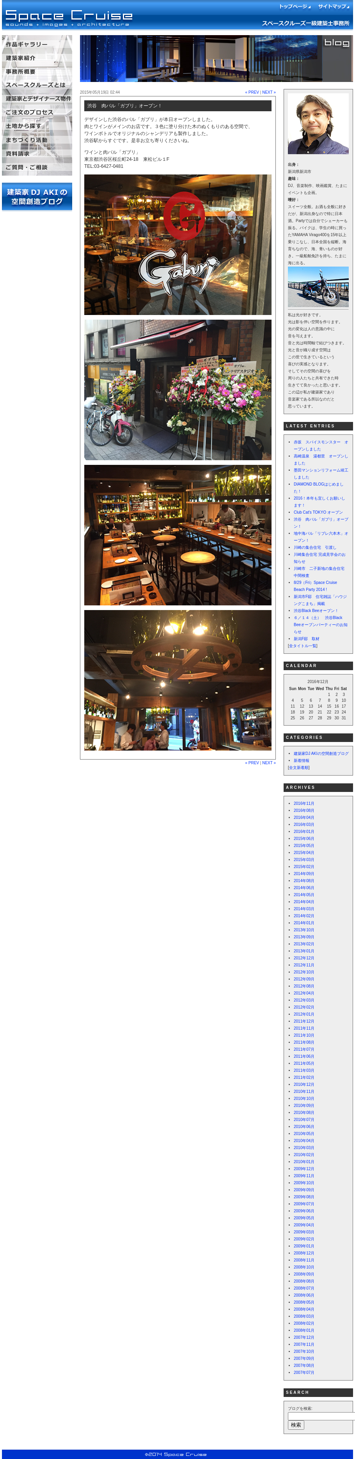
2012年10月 (304, 972)
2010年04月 (304, 1141)
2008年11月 (304, 1260)
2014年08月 (304, 881)
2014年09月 (304, 874)
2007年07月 (304, 1372)
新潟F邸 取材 (307, 639)
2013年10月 (304, 930)
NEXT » (269, 92)
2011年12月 (304, 1021)
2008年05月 (304, 1302)
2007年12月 (304, 1337)
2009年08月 (304, 1197)
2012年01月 (304, 1014)
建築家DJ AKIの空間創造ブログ (321, 753)
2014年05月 (304, 895)
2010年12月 (304, 1084)
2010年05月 (304, 1134)
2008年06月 (304, 1295)
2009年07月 (304, 1204)
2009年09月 (304, 1190)
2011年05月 (304, 1063)
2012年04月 (304, 993)
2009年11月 (304, 1176)
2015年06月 (304, 838)
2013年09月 (304, 937)
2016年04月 (304, 817)
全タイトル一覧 (302, 646)
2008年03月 (304, 1316)
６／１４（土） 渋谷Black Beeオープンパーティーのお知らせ (321, 625)
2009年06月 (304, 1211)
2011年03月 (304, 1070)
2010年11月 (304, 1091)
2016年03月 (304, 824)
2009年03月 (304, 1232)
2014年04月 (304, 902)
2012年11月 (304, 965)
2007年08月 (304, 1365)
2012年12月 (304, 958)
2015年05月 (304, 845)
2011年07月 (304, 1049)
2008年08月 (304, 1281)
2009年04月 (304, 1225)
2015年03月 (304, 860)
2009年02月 (304, 1239)
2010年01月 (304, 1162)
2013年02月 (304, 944)
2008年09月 (304, 1274)
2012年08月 (304, 986)
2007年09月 (304, 1358)
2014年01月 (304, 923)
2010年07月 (304, 1119)
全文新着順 (299, 767)
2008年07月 (304, 1288)
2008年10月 (304, 1267)
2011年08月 (304, 1042)
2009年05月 (304, 1218)
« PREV (252, 92)
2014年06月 (304, 888)
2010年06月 (304, 1126)
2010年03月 (304, 1148)
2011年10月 (304, 1035)
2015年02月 (304, 867)
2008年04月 (304, 1309)
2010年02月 (304, 1155)
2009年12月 (304, 1169)
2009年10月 (304, 1183)
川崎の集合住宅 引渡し (315, 547)
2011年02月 (304, 1077)
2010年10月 (304, 1098)
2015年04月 (304, 852)
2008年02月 (304, 1323)
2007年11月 (304, 1344)
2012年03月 (304, 1000)
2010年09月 (304, 1105)
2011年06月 (304, 1056)
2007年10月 (304, 1351)
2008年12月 (304, 1253)
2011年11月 (304, 1028)
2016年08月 (304, 810)
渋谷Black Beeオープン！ (316, 611)
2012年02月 (304, 1007)
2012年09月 (304, 979)
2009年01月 (304, 1246)
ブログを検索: (300, 1408)
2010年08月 (304, 1112)
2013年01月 (304, 951)
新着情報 (301, 760)
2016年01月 (304, 831)
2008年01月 (304, 1330)
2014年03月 (304, 909)
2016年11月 (304, 803)
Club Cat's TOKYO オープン (318, 512)
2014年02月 (304, 916)
